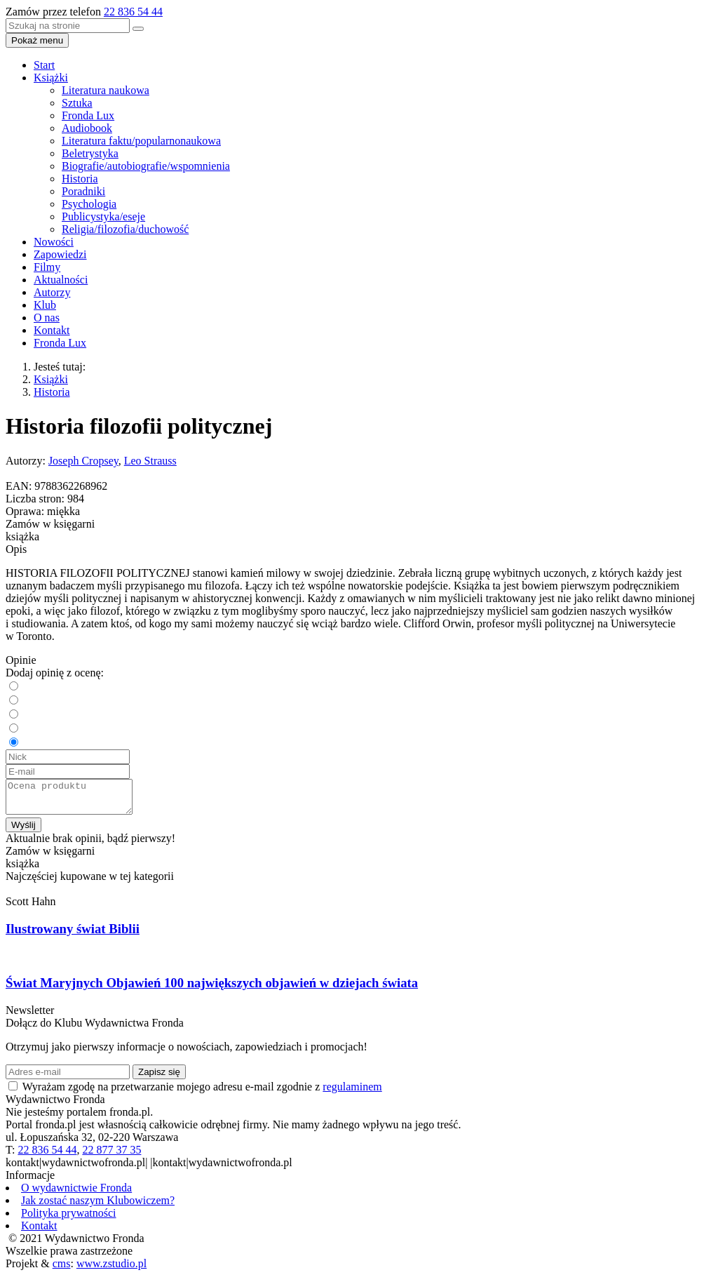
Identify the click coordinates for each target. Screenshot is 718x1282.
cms (62, 1270)
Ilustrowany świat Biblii (73, 935)
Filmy (47, 267)
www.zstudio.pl (111, 1270)
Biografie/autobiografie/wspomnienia (146, 166)
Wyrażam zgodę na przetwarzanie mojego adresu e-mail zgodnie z (202, 1093)
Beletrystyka (90, 153)
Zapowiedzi (60, 254)
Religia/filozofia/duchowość (125, 229)
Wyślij (23, 831)
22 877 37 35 (111, 1156)
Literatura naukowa (105, 90)
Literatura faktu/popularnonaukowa (141, 141)
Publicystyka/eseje (103, 216)
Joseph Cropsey (83, 461)
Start (44, 65)
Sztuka (77, 103)
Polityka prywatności (68, 1219)
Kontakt (52, 330)
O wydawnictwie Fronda (76, 1194)
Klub (45, 305)
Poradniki (83, 191)
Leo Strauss (150, 461)
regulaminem (352, 1093)
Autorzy (52, 292)
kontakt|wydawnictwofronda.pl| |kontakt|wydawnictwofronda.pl (149, 1169)
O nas (47, 317)
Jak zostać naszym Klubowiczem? (98, 1207)
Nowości (54, 242)
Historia (80, 179)
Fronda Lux (88, 115)
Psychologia (89, 204)
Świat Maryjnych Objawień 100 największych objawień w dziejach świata (212, 989)
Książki (51, 78)
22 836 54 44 (133, 12)
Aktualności (61, 280)
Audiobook (87, 128)
